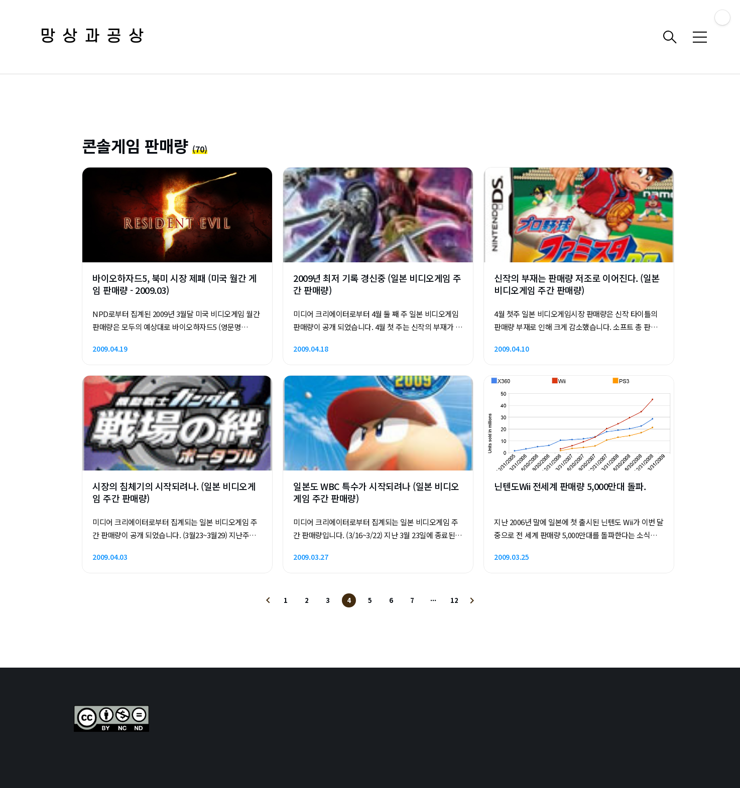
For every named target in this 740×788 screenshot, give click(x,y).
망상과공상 (95, 37)
